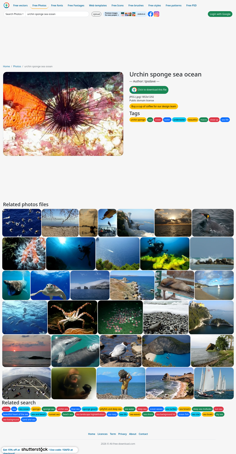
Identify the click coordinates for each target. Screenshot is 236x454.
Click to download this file (148, 90)
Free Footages (76, 5)
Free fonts (57, 5)
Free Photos (39, 5)
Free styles (154, 5)
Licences (102, 434)
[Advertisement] (118, 42)
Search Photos (14, 14)
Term (113, 434)
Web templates (98, 5)
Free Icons (118, 5)
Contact (143, 434)
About (132, 434)
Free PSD (191, 5)
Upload (96, 14)
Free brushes (136, 5)
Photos (17, 66)
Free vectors (20, 5)
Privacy (122, 434)
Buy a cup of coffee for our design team (153, 106)
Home (6, 66)
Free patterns (174, 5)
